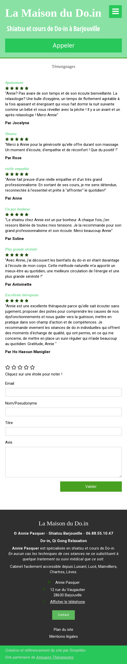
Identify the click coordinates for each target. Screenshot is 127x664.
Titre (9, 422)
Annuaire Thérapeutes (55, 657)
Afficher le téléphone (67, 601)
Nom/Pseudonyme (21, 403)
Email (9, 383)
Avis (8, 442)
